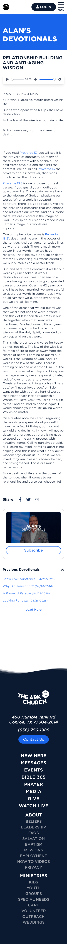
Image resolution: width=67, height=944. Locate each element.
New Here (33, 755)
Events (33, 770)
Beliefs (34, 821)
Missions (33, 850)
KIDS (33, 882)
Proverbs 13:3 (12, 183)
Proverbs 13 (28, 152)
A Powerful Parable (26, 593)
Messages (33, 762)
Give (33, 798)
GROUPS (33, 894)
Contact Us (33, 739)
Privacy (33, 867)
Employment (33, 856)
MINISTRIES (33, 875)
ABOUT (33, 815)
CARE (33, 905)
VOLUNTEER (33, 911)
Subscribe (33, 550)
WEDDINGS (33, 922)
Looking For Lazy (25, 600)
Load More (34, 609)
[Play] (7, 79)
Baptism (33, 844)
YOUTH (34, 888)
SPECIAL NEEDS (33, 899)
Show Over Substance (28, 579)
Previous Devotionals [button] (21, 569)
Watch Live (33, 805)
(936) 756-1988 (33, 730)
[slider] (17, 79)
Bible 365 (33, 777)
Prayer (33, 784)
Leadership (33, 827)
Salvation (33, 839)
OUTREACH (33, 916)
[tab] (33, 569)
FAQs (33, 833)
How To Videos (33, 861)
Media (33, 791)
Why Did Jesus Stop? (28, 586)
